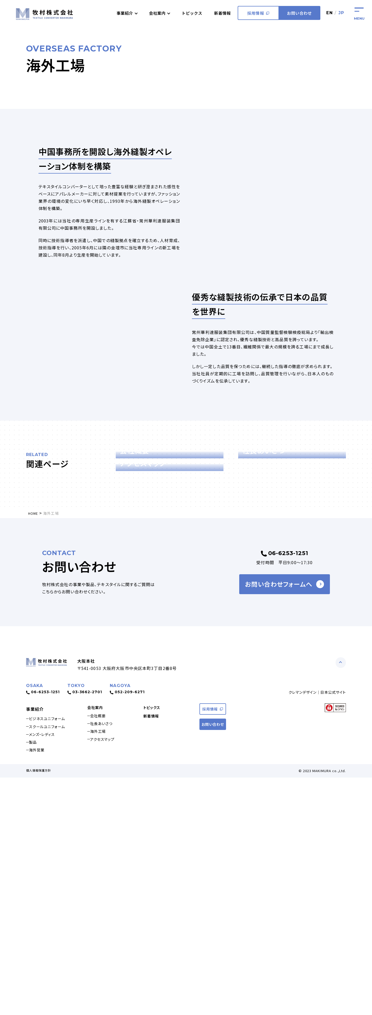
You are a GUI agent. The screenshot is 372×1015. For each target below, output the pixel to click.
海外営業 (39, 986)
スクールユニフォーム (50, 958)
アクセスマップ (105, 977)
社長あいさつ (104, 958)
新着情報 (221, 13)
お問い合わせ (299, 13)
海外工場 (100, 968)
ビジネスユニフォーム (50, 949)
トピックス (189, 13)
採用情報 (257, 13)
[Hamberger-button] (359, 13)
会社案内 (96, 939)
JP (341, 12)
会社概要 (100, 949)
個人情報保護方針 (40, 1007)
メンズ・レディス (45, 968)
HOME (34, 740)
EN (329, 12)
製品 (34, 977)
